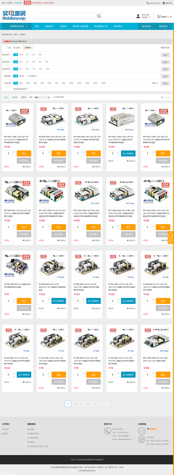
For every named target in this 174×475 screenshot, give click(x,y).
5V (27, 55)
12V (33, 55)
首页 (37, 26)
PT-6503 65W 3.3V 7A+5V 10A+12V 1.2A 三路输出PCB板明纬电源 (52, 287)
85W (63, 83)
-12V (40, 69)
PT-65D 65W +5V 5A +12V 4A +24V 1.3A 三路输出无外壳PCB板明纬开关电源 (86, 287)
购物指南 (31, 424)
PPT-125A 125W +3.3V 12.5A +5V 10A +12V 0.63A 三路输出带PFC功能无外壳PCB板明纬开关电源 (156, 213)
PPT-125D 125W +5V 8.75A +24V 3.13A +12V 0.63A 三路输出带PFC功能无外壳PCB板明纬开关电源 (87, 213)
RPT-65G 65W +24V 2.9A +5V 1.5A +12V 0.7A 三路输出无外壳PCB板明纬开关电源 (87, 139)
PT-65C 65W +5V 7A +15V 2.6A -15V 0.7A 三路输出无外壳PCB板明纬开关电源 (121, 287)
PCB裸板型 (32, 76)
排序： (31, 97)
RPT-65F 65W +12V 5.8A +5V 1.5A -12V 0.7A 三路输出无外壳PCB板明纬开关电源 (52, 139)
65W (49, 83)
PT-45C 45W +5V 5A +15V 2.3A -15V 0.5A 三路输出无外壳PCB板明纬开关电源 (52, 361)
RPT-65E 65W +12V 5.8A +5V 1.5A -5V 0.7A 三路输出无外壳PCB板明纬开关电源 (17, 213)
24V (40, 55)
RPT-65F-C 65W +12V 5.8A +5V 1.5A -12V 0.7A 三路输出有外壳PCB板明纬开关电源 (16, 139)
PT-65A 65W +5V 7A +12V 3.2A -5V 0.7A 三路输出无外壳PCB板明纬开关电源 (17, 361)
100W (71, 83)
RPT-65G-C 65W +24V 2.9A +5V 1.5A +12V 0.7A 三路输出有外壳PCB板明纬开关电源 (120, 139)
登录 (10, 3)
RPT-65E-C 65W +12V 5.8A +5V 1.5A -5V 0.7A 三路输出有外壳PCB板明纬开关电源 (156, 139)
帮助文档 (168, 3)
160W (95, 83)
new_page (17, 118)
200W (103, 83)
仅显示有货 (59, 97)
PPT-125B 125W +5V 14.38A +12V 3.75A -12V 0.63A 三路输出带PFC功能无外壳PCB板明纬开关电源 (121, 213)
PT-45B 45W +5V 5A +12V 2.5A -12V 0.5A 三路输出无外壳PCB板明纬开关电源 (87, 361)
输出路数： (17, 48)
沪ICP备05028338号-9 (87, 471)
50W (35, 83)
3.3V (21, 62)
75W (56, 83)
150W (87, 83)
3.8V (21, 55)
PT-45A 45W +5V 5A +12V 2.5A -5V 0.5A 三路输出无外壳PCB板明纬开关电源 (121, 361)
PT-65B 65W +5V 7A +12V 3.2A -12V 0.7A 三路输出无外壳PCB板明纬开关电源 (156, 287)
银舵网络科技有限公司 (8, 474)
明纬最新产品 (101, 26)
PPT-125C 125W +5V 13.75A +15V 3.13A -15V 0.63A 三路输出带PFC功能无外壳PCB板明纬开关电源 (52, 213)
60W (42, 83)
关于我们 (5, 429)
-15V (47, 69)
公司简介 (6, 424)
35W (21, 83)
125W (79, 83)
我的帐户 (49, 26)
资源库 (63, 26)
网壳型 (21, 76)
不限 (15, 55)
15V (40, 62)
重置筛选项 (165, 48)
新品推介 (163, 26)
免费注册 (18, 3)
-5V (34, 69)
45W (28, 83)
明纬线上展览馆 (80, 26)
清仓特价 (146, 26)
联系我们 (118, 26)
